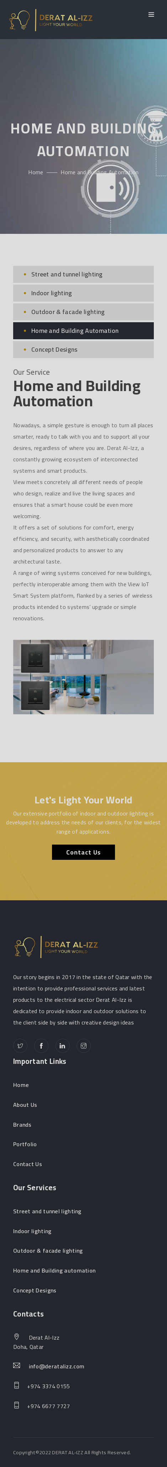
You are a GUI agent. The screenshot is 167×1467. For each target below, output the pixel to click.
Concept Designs (54, 349)
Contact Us (83, 852)
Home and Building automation (54, 1270)
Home (35, 172)
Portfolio (25, 1144)
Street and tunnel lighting (67, 274)
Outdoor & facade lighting (68, 312)
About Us (25, 1105)
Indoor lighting (51, 293)
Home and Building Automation (75, 330)
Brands (22, 1125)
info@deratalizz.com (57, 1366)
